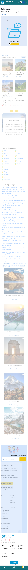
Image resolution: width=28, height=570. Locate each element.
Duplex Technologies (17, 563)
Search (23, 459)
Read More (3, 14)
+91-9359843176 (14, 44)
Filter (14, 562)
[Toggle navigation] (26, 2)
